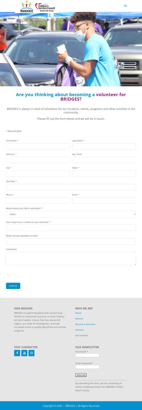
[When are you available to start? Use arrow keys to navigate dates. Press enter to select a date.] (71, 241)
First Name (11, 140)
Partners (79, 329)
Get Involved (81, 335)
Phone (9, 194)
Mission (79, 318)
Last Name (77, 140)
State (74, 167)
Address (10, 154)
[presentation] (28, 274)
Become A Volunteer (85, 324)
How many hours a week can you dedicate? (27, 222)
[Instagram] (31, 353)
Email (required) (84, 363)
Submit (13, 285)
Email (75, 194)
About (78, 312)
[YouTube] (24, 353)
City (8, 167)
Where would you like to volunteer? (23, 208)
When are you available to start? (22, 235)
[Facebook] (17, 353)
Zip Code (10, 181)
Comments (11, 249)
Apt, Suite (77, 154)
